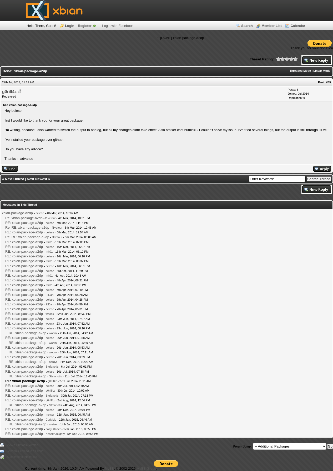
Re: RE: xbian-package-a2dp (27, 227)
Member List (271, 26)
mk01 (49, 242)
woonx (50, 313)
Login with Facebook (117, 26)
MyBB (109, 468)
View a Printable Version (22, 444)
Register (85, 26)
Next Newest (37, 179)
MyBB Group (146, 468)
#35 (328, 82)
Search (247, 26)
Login (69, 26)
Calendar (297, 26)
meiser (50, 414)
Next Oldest (14, 179)
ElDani (50, 294)
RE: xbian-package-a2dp (24, 223)
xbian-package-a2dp (17, 213)
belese (40, 213)
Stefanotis (52, 366)
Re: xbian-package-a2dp (24, 218)
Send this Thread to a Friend (25, 451)
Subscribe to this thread (22, 456)
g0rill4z (9, 91)
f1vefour (50, 218)
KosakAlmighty (55, 433)
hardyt (53, 361)
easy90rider (53, 429)
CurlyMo (51, 419)
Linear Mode (321, 70)
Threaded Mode (300, 70)
